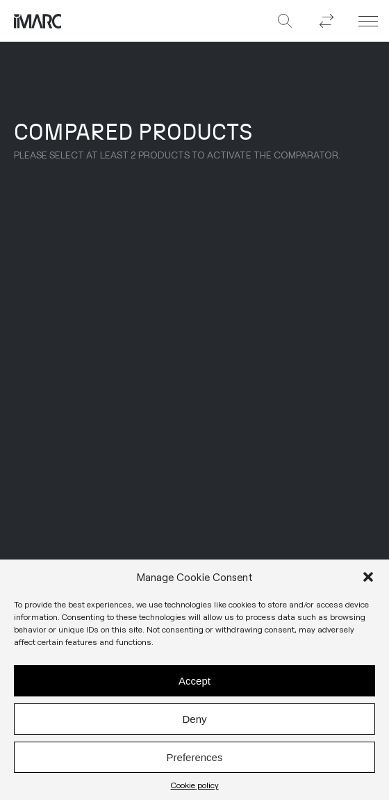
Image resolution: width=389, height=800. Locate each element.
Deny (194, 722)
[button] (368, 581)
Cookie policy (195, 789)
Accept (194, 684)
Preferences (195, 761)
